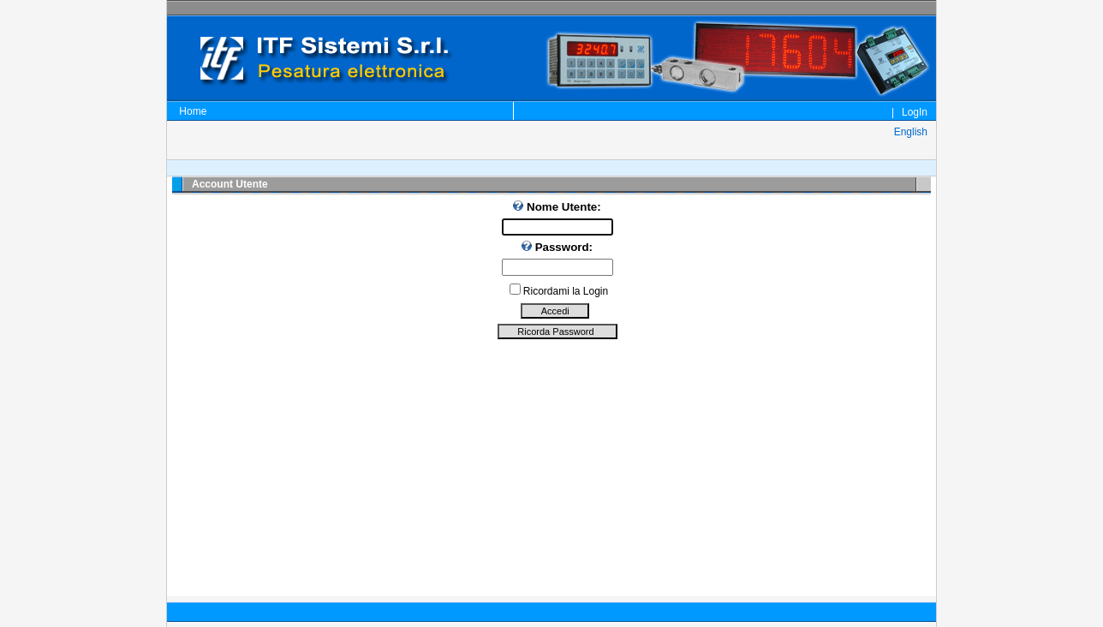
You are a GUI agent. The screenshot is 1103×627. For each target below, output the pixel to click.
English (909, 132)
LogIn (914, 112)
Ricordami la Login (565, 291)
